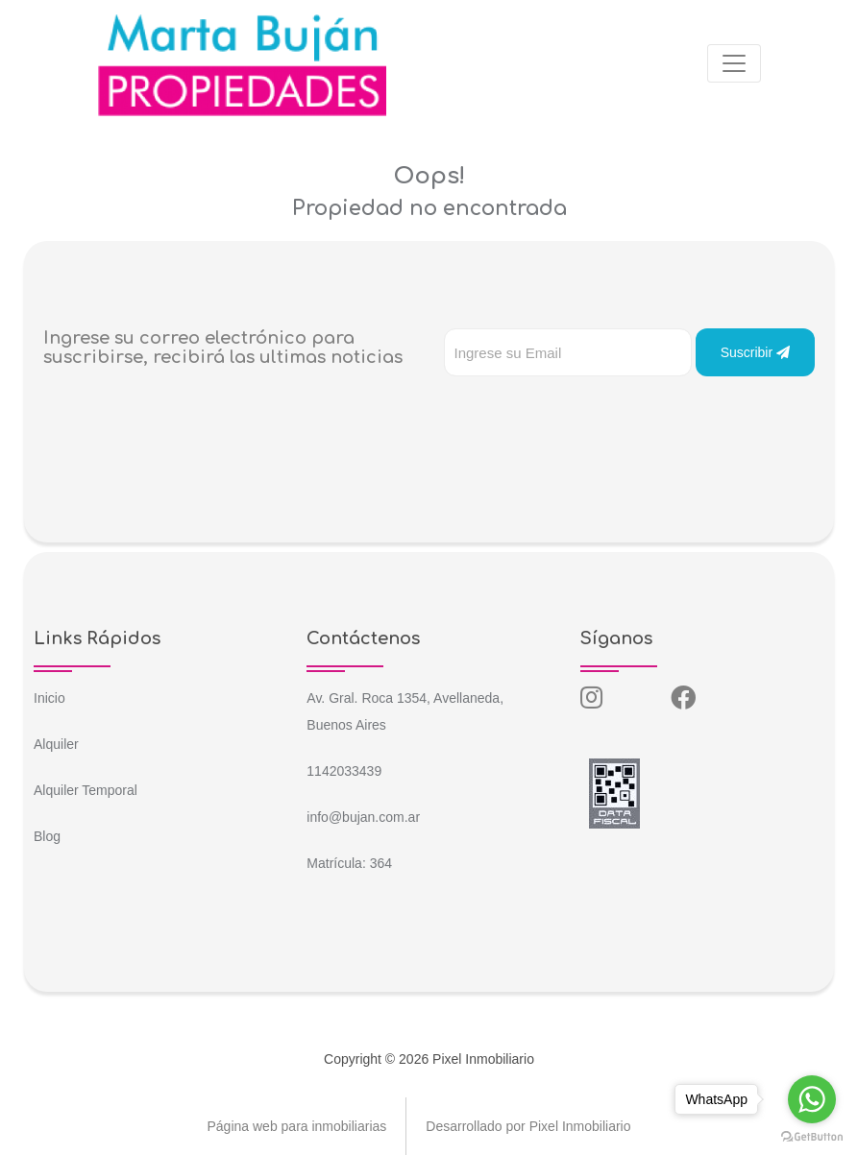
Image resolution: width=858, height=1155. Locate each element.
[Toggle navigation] (734, 63)
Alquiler (56, 744)
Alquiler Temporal (85, 790)
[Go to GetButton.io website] (812, 1136)
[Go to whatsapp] (812, 1099)
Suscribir (755, 352)
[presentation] (590, 414)
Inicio (49, 698)
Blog (47, 836)
